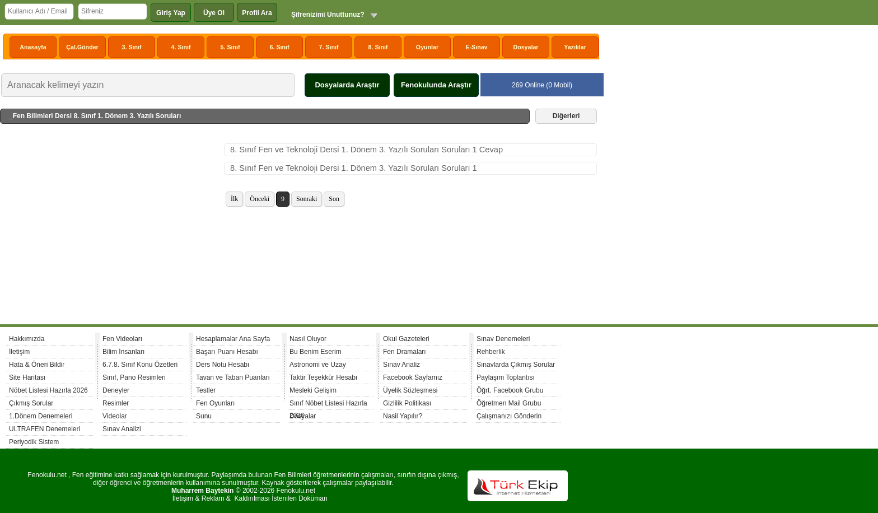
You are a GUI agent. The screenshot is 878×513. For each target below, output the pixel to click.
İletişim (19, 352)
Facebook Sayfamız (412, 377)
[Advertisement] (112, 227)
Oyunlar (427, 47)
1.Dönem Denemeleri (40, 416)
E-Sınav (476, 47)
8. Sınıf (378, 47)
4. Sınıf (181, 47)
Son (334, 199)
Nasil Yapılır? (402, 416)
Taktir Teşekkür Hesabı (323, 377)
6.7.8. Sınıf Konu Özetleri (140, 365)
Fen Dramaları (404, 352)
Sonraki (306, 199)
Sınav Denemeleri (503, 339)
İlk (234, 199)
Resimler (115, 403)
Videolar (114, 416)
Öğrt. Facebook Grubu (510, 390)
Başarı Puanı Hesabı (227, 352)
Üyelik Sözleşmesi (410, 390)
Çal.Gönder (82, 47)
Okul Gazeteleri (406, 339)
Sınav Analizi (121, 429)
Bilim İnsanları (123, 352)
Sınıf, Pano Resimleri (134, 377)
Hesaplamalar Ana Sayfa (233, 339)
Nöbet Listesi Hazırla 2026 (48, 390)
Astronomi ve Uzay (317, 365)
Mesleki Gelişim (313, 390)
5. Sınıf (230, 47)
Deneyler (115, 390)
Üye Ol (214, 13)
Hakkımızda (26, 339)
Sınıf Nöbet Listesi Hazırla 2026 (328, 404)
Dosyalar (525, 47)
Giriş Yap (170, 13)
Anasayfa (33, 47)
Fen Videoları (122, 339)
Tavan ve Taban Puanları (233, 377)
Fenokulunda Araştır (436, 85)
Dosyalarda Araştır (347, 85)
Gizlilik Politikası (407, 403)
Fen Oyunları (215, 403)
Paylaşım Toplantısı (506, 377)
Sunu (204, 416)
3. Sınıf (132, 47)
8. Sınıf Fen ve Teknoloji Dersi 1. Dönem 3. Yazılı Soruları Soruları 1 (353, 168)
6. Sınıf (279, 47)
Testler (206, 390)
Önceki (259, 199)
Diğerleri (566, 116)
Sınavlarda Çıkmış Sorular (516, 365)
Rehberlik (491, 352)
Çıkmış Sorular (31, 403)
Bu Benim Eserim (315, 352)
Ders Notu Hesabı (222, 365)
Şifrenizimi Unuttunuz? (328, 14)
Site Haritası (27, 377)
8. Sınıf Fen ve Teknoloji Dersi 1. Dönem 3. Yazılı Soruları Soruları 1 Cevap (366, 149)
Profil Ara (257, 13)
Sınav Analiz (401, 365)
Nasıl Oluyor (307, 339)
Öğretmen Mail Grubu (509, 403)
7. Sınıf (329, 47)
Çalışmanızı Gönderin (509, 416)
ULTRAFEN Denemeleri (44, 429)
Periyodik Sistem (34, 442)
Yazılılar (575, 47)
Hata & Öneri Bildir (36, 365)
